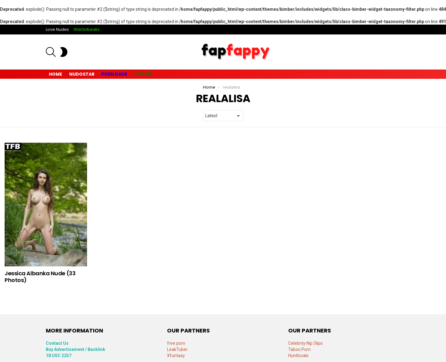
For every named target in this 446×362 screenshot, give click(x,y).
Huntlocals (298, 355)
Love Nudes (57, 29)
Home (55, 74)
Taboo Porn (299, 349)
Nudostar (81, 74)
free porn (176, 343)
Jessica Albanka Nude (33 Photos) (40, 276)
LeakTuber (177, 349)
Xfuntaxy (176, 355)
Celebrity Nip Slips (305, 343)
